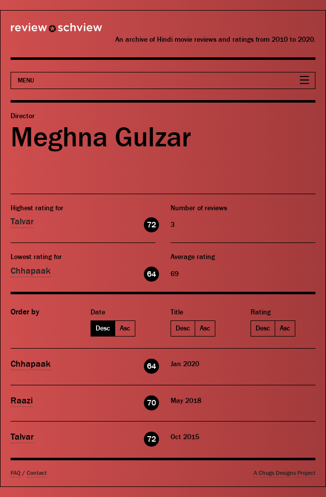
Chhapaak (31, 271)
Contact (37, 473)
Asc (125, 328)
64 (151, 274)
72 (151, 225)
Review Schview (39, 31)
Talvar (22, 221)
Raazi (22, 400)
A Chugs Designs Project (284, 473)
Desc (103, 328)
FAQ (16, 473)
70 (151, 403)
